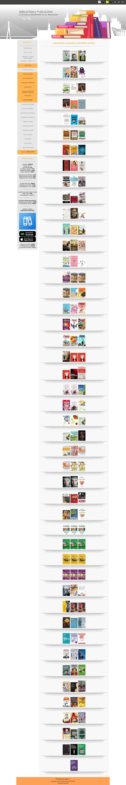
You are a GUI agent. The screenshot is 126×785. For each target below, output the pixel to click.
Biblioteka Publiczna (36, 11)
